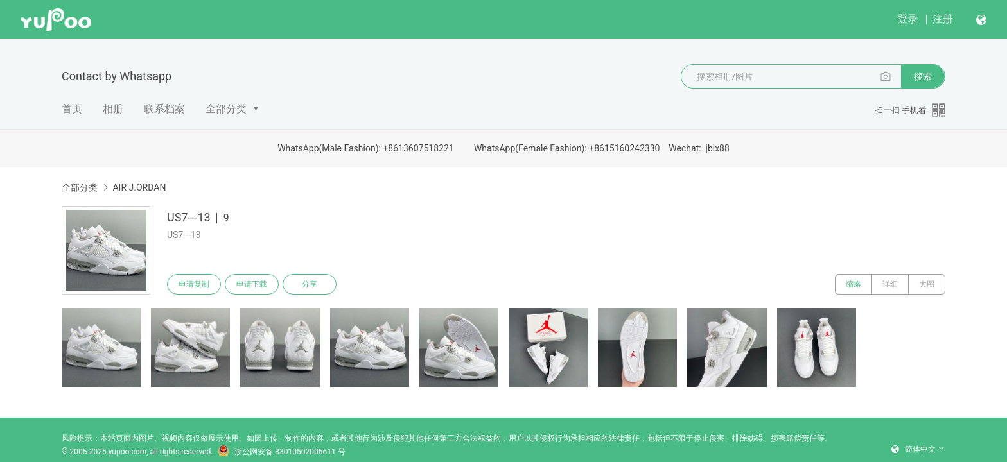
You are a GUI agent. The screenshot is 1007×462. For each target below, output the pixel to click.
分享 (309, 284)
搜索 (923, 76)
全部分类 (226, 109)
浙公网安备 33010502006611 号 (281, 451)
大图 (926, 284)
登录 (907, 19)
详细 (890, 284)
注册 (943, 19)
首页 (72, 109)
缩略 (853, 284)
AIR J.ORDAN (139, 187)
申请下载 (251, 284)
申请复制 (194, 284)
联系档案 (164, 109)
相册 (113, 109)
